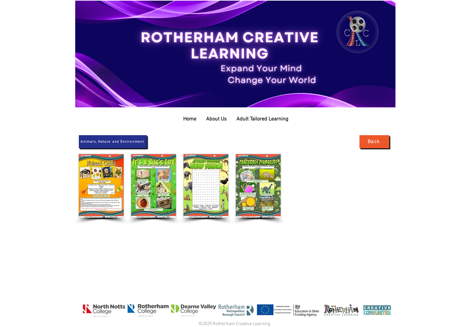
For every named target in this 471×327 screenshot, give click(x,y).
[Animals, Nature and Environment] (113, 141)
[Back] (374, 141)
